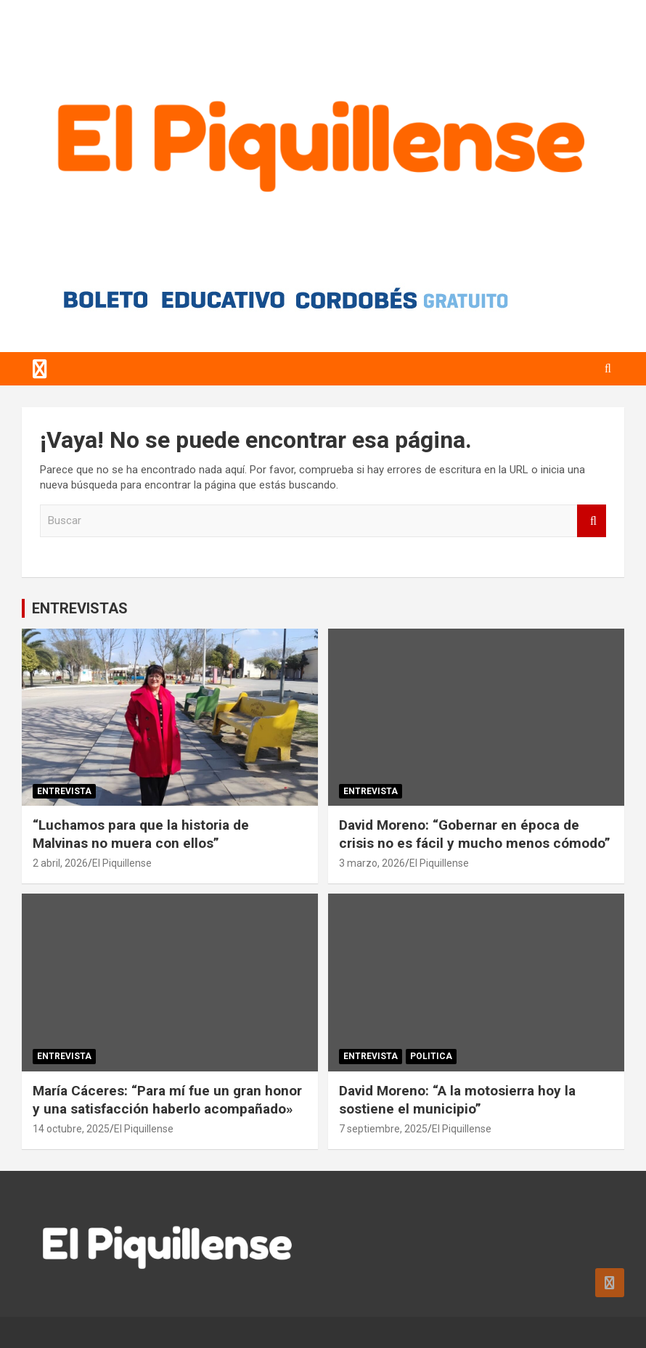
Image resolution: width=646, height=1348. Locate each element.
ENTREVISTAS (80, 608)
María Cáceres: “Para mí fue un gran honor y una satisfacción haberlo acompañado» (167, 1099)
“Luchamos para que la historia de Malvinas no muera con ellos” (141, 834)
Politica (431, 1056)
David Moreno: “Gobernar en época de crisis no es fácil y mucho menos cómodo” (474, 834)
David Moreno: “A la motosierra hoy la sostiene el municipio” (457, 1099)
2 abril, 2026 (60, 863)
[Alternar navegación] (40, 368)
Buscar (591, 521)
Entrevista (64, 791)
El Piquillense (122, 863)
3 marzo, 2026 (372, 863)
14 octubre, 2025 (71, 1129)
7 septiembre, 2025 (383, 1129)
